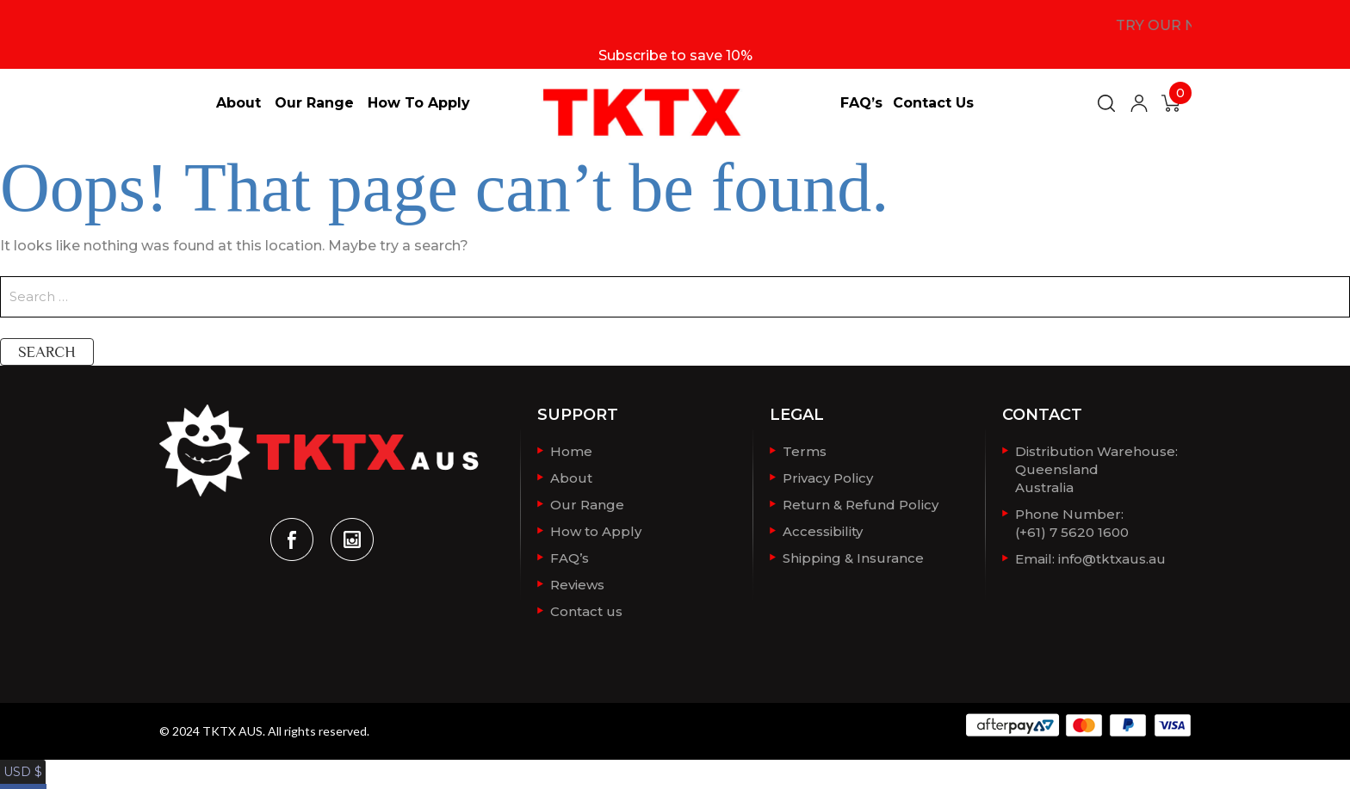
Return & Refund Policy (860, 503)
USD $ (20, 762)
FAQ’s (861, 103)
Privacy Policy (828, 477)
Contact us (933, 103)
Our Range (314, 103)
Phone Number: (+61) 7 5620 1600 (1072, 520)
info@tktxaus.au (1112, 554)
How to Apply (419, 103)
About (238, 103)
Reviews (577, 580)
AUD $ (21, 779)
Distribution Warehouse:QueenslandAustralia (1096, 468)
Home (571, 451)
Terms (805, 451)
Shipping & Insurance (853, 554)
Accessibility (823, 529)
